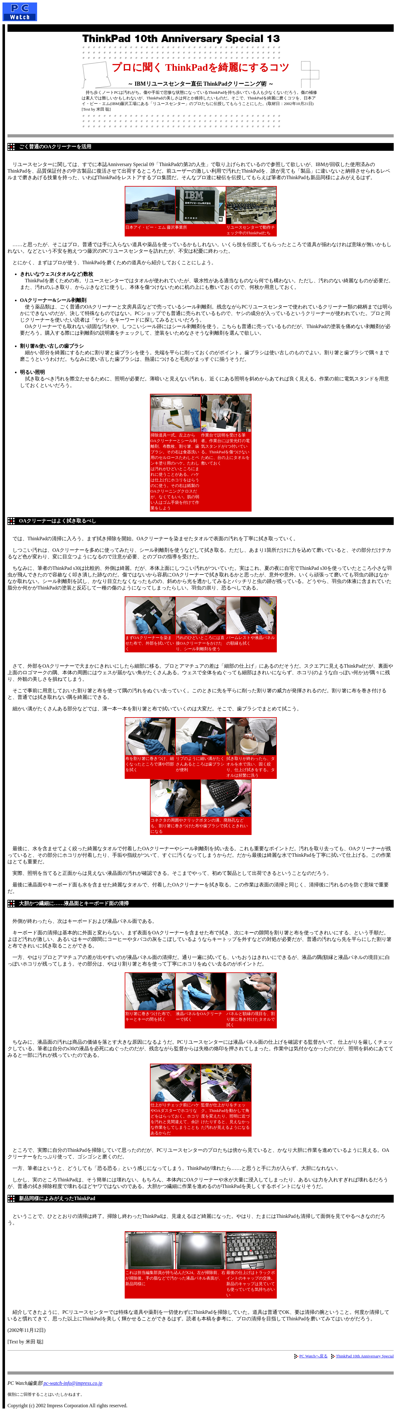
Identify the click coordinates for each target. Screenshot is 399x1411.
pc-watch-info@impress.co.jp (73, 1383)
